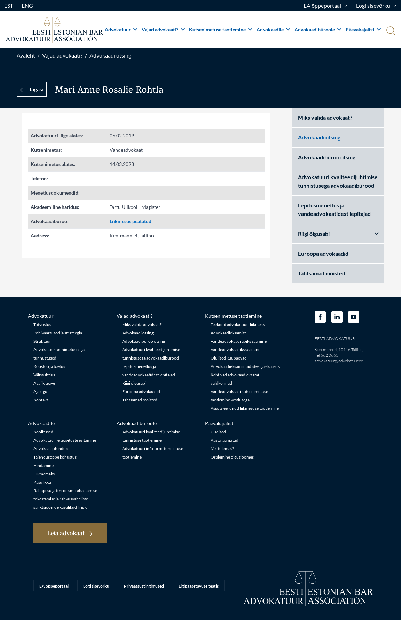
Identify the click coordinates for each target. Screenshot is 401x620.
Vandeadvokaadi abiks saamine (239, 341)
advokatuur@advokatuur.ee (339, 360)
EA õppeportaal (326, 5)
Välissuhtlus (44, 374)
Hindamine (43, 465)
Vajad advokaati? (163, 29)
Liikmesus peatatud (130, 221)
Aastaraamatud (224, 440)
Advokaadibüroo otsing (326, 157)
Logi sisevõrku (376, 5)
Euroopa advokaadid (323, 253)
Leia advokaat (70, 533)
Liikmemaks (44, 473)
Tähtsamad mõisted (321, 273)
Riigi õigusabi (338, 233)
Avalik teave (44, 383)
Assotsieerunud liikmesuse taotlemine (245, 408)
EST (8, 5)
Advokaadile (273, 29)
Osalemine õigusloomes (232, 457)
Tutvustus (42, 324)
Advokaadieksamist (228, 332)
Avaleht (26, 55)
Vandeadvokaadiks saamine (235, 349)
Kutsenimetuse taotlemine (220, 29)
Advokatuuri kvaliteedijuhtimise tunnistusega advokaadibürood (338, 181)
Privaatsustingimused (144, 586)
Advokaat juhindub (50, 448)
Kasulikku (42, 482)
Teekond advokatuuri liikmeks (238, 324)
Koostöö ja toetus (49, 366)
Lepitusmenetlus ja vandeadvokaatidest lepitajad (334, 209)
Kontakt (40, 399)
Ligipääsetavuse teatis (199, 586)
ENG (27, 5)
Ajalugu (40, 391)
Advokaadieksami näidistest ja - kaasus (245, 366)
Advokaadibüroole (317, 29)
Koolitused (43, 431)
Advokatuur (121, 29)
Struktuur (42, 341)
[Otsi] (390, 31)
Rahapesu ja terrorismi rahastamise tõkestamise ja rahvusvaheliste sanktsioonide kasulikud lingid (65, 499)
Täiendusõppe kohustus (55, 457)
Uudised (218, 431)
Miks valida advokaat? (325, 117)
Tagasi (32, 89)
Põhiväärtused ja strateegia (57, 332)
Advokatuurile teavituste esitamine (64, 440)
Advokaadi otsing (110, 55)
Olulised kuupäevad (229, 358)
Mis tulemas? (222, 448)
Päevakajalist (363, 29)
